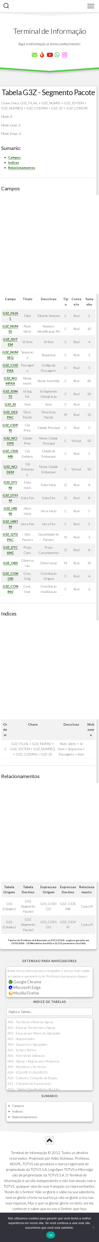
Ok (51, 1235)
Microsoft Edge (25, 987)
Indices (13, 162)
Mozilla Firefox (24, 993)
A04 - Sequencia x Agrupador (27, 1044)
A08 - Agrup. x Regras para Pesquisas (33, 1061)
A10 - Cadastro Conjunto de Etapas (32, 1078)
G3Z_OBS (10, 563)
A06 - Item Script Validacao (26, 1056)
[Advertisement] (49, 244)
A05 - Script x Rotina (21, 1050)
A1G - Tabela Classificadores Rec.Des (33, 1089)
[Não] (93, 1227)
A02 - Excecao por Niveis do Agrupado (33, 1033)
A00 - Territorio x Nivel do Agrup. (30, 1022)
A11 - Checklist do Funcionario (29, 1083)
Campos (14, 157)
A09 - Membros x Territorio (26, 1067)
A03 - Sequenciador (21, 1039)
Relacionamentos (21, 168)
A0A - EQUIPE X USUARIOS (27, 1072)
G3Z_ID (10, 404)
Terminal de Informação (49, 30)
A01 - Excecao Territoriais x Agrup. (31, 1028)
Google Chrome (25, 981)
